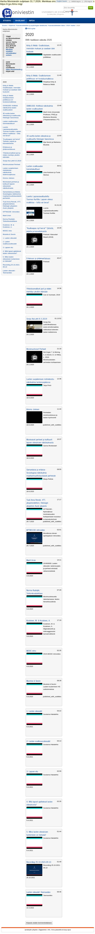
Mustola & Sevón (33, 681)
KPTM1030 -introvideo (35, 530)
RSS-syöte (30, 28)
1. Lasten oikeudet (34, 711)
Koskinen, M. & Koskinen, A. (38, 620)
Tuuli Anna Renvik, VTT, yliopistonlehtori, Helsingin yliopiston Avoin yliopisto (37, 503)
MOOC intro (31, 650)
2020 (5, 82)
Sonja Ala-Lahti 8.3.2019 (36, 318)
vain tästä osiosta (71, 11)
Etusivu (7, 21)
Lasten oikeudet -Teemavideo (38, 892)
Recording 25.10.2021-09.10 (38, 862)
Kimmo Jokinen (32, 409)
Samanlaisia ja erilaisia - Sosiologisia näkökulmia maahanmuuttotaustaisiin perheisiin (41, 472)
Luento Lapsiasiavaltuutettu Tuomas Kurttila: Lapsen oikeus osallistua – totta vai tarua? (39, 199)
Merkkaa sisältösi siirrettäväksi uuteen (11, 52)
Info (49, 930)
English (59, 1)
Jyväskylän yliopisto (30, 930)
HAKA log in (76, 1)
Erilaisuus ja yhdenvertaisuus (38, 258)
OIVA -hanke (70, 25)
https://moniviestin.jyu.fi (15, 69)
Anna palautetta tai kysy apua (61, 930)
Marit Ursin (31, 560)
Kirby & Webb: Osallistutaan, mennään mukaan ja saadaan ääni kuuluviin (40, 48)
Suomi (64, 1)
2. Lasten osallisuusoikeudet (38, 741)
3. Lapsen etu (32, 771)
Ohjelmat (20, 21)
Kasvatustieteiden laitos (56, 25)
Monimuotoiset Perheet (36, 349)
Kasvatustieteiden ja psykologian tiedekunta (31, 25)
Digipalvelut (42, 930)
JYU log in (88, 1)
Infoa (32, 21)
